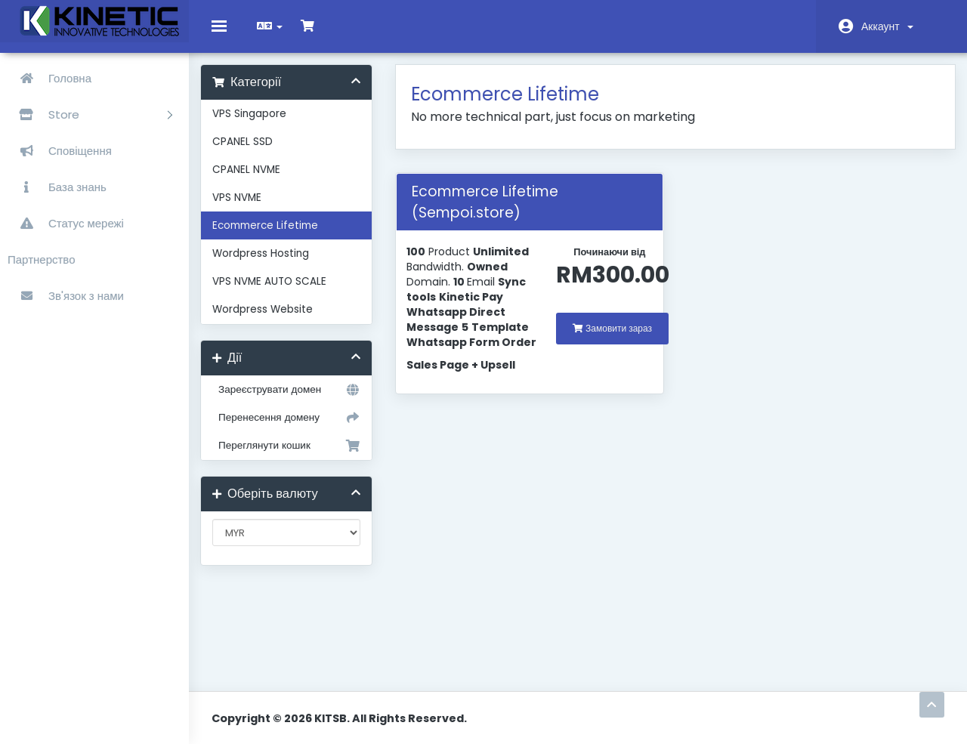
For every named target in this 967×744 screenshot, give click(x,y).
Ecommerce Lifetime (276, 237)
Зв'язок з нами (66, 296)
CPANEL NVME (258, 181)
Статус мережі (66, 223)
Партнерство (42, 259)
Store (90, 114)
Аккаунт (887, 26)
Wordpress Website (274, 320)
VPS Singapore (261, 125)
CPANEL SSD (254, 153)
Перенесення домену (295, 429)
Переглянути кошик (295, 457)
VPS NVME (248, 209)
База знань (57, 187)
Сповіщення (60, 151)
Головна (49, 78)
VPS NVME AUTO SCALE (281, 293)
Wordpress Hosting (272, 265)
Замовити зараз (613, 339)
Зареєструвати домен (295, 401)
